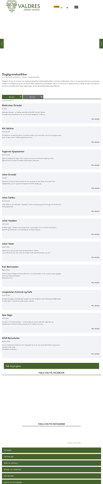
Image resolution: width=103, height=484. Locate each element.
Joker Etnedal (9, 174)
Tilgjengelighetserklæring (15, 471)
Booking (56, 6)
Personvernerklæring (13, 477)
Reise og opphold (11, 423)
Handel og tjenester (12, 430)
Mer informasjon (93, 119)
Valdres (4, 378)
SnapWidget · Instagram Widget (74, 403)
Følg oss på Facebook (51, 373)
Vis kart (33, 97)
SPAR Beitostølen (11, 338)
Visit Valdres (9, 436)
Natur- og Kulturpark (13, 443)
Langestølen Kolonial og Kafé (17, 292)
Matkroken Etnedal (12, 105)
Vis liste (12, 97)
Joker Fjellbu (8, 197)
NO (61, 7)
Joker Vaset (8, 243)
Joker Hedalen (9, 220)
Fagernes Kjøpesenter (13, 151)
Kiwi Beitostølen (10, 266)
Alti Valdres (8, 128)
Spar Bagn (7, 315)
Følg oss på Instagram (51, 384)
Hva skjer (7, 411)
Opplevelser (9, 417)
